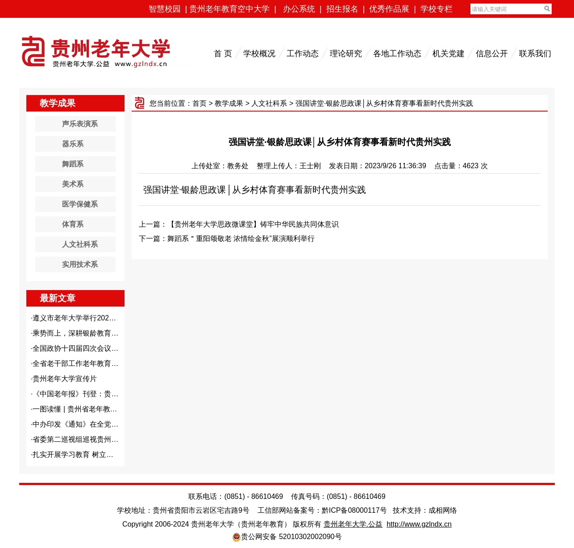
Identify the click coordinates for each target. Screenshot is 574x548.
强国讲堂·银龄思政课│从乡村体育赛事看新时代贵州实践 (254, 190)
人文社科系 (269, 103)
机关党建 (449, 53)
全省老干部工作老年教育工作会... (85, 363)
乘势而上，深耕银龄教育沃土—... (85, 333)
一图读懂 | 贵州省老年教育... (78, 409)
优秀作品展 (389, 8)
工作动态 (303, 53)
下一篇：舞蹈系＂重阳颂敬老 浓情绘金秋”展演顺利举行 (227, 238)
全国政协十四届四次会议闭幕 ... (83, 348)
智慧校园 (165, 8)
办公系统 (299, 8)
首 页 (223, 53)
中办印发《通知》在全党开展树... (85, 424)
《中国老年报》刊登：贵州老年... (85, 394)
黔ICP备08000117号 (354, 510)
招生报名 (342, 8)
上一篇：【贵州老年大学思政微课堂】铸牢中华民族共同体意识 (239, 224)
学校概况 (259, 53)
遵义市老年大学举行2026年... (79, 318)
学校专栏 (436, 8)
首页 (199, 103)
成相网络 (442, 510)
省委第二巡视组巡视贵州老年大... (85, 439)
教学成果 (229, 103)
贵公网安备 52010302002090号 (291, 536)
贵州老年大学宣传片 (65, 378)
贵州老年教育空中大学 (229, 8)
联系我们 (535, 53)
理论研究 (346, 53)
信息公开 (492, 53)
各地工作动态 (397, 53)
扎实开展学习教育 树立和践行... (83, 454)
